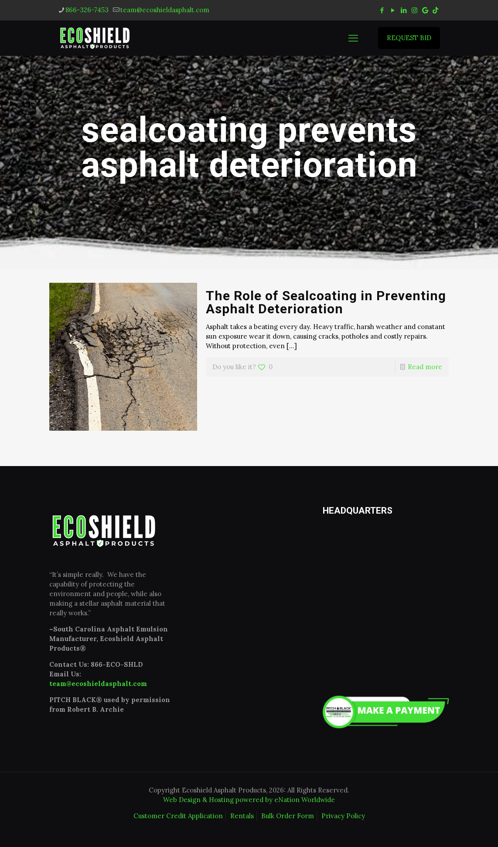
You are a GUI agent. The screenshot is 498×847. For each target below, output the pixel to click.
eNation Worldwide (304, 800)
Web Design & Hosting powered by (218, 800)
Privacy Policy (343, 816)
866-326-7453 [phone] (87, 10)
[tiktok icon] (435, 10)
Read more (425, 367)
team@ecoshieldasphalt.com (98, 683)
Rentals (242, 816)
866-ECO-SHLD (117, 664)
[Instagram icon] (414, 10)
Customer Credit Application (178, 816)
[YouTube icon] (392, 10)
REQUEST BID (409, 38)
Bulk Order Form (287, 816)
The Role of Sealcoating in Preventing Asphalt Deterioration (326, 302)
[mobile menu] (353, 38)
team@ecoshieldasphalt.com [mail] (164, 10)
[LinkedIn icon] (403, 10)
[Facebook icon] (382, 10)
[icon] (425, 10)
